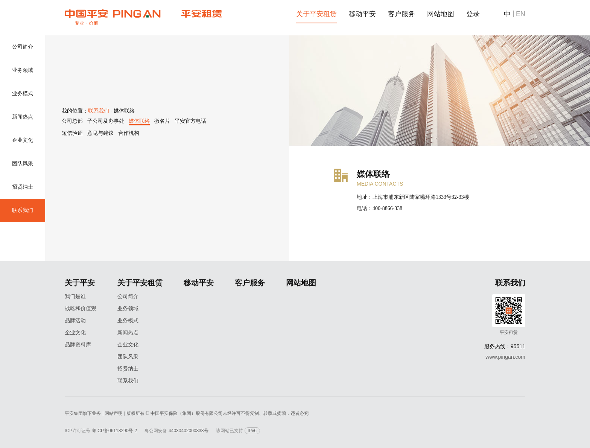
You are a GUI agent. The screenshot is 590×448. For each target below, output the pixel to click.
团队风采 (22, 163)
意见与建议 (100, 133)
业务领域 (22, 70)
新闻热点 (22, 117)
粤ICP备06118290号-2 (114, 430)
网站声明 (114, 413)
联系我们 (22, 210)
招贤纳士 (22, 187)
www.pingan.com (505, 357)
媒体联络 (139, 121)
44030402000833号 (188, 430)
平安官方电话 (190, 121)
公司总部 (72, 121)
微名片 (162, 121)
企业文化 (22, 140)
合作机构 (128, 133)
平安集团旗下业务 (83, 413)
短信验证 (72, 133)
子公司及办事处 (105, 121)
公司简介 (22, 47)
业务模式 (22, 93)
